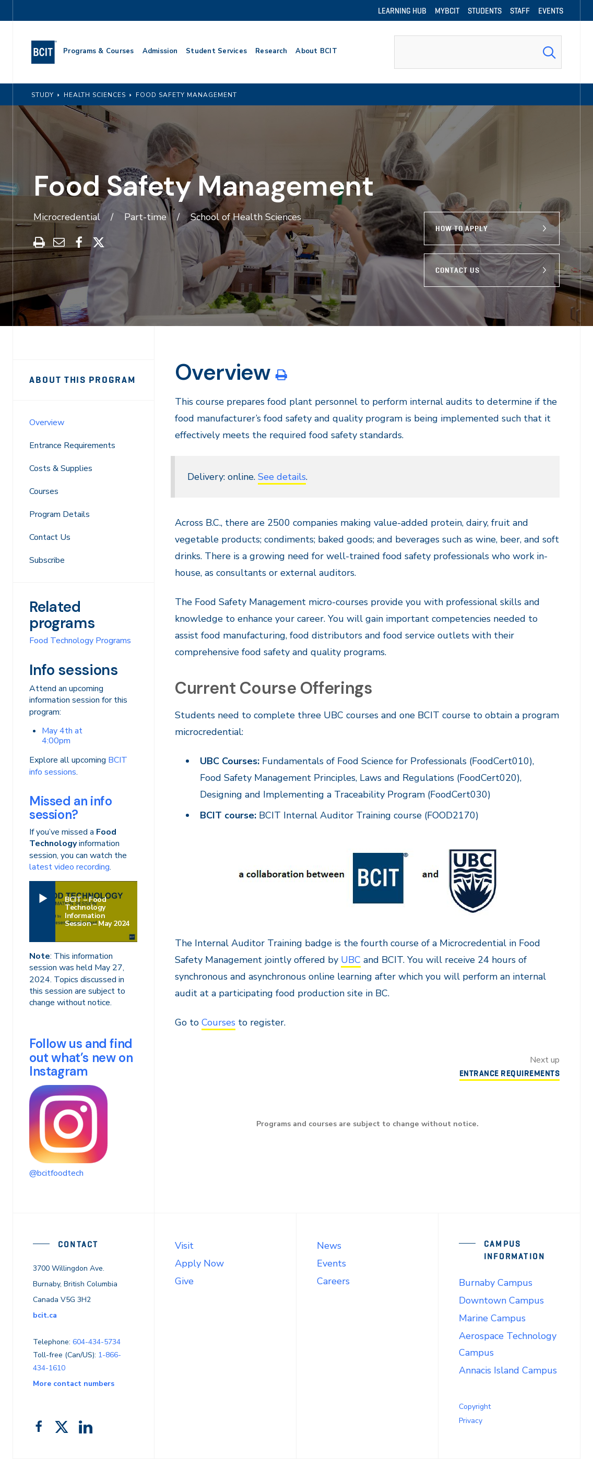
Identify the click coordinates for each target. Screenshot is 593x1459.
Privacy (470, 1421)
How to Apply (461, 228)
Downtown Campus (501, 1300)
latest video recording (69, 867)
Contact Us (457, 270)
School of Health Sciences (246, 217)
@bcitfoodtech (56, 1173)
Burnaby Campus (495, 1282)
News (329, 1245)
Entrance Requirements (72, 445)
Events (331, 1263)
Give (184, 1281)
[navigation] (48, 52)
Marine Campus (492, 1318)
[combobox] (478, 52)
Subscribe (47, 560)
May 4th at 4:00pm (62, 735)
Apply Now (199, 1263)
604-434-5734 (97, 1342)
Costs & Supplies (60, 468)
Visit (184, 1245)
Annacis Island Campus (508, 1370)
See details (282, 477)
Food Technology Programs (80, 640)
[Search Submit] (549, 52)
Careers (333, 1281)
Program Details (59, 514)
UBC (351, 960)
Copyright (475, 1407)
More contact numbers (73, 1384)
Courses (43, 491)
